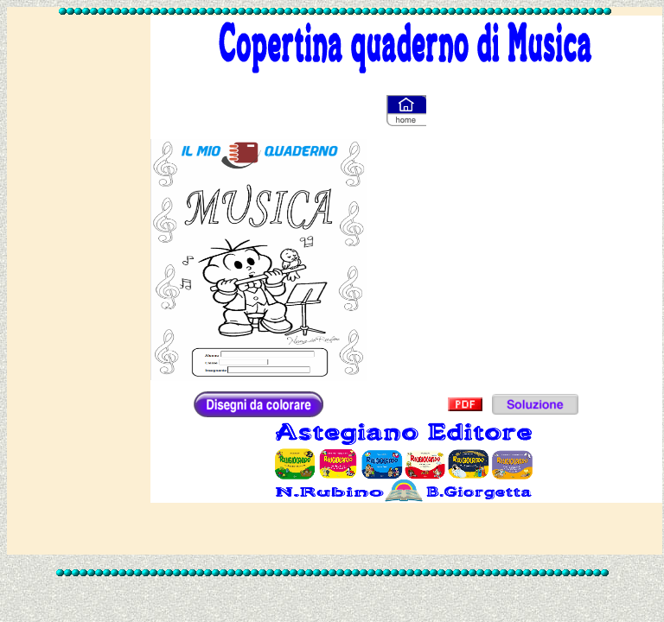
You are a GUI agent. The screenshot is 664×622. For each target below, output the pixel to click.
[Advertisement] (79, 277)
